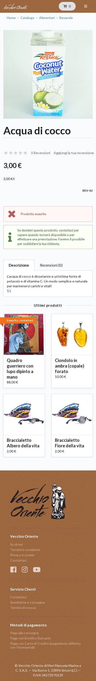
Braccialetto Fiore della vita (69, 442)
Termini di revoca (23, 608)
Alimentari (47, 17)
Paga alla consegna (24, 633)
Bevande (66, 17)
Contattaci (18, 560)
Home (11, 17)
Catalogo (27, 17)
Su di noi (16, 544)
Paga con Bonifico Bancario (30, 638)
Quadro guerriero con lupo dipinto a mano (20, 369)
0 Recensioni (40, 153)
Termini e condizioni (25, 550)
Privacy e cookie (22, 555)
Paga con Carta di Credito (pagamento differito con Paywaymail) (45, 645)
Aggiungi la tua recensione (74, 153)
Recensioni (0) (51, 265)
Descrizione (19, 265)
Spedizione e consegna (27, 602)
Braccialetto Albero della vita (23, 442)
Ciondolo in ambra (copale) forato (69, 366)
